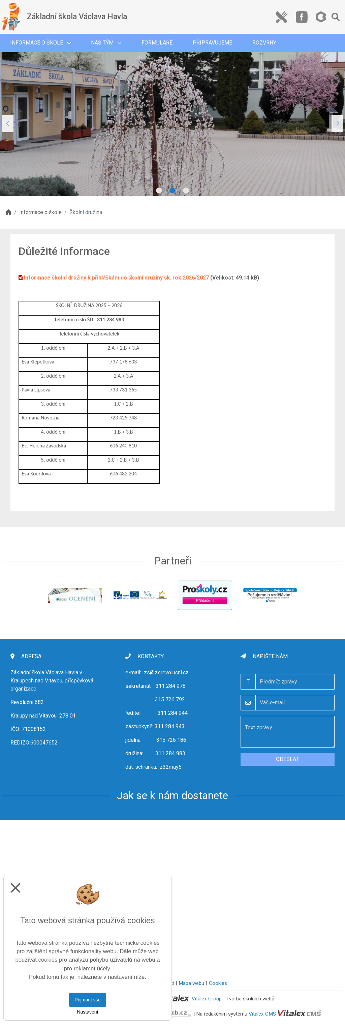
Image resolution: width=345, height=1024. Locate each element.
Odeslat (287, 759)
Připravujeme (212, 42)
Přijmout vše (87, 999)
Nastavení (87, 1012)
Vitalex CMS (262, 1014)
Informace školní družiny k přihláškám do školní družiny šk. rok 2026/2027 (116, 277)
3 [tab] (186, 190)
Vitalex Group (207, 999)
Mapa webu (191, 983)
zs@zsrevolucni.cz (166, 672)
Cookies (218, 983)
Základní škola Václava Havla (77, 16)
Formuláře (157, 42)
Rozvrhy (264, 42)
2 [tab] (172, 190)
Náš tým (106, 42)
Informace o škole (40, 42)
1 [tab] (159, 190)
